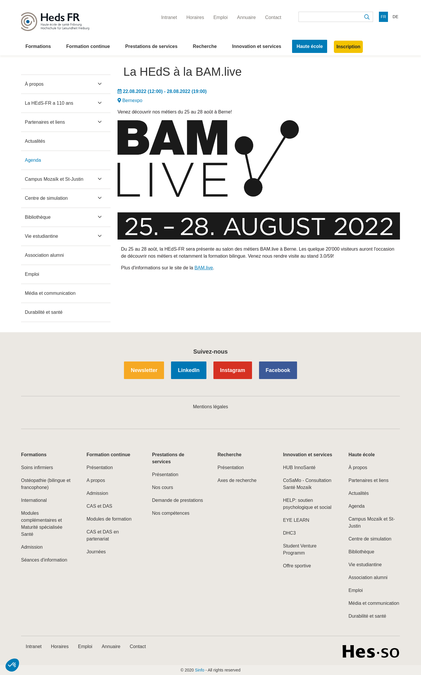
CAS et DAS (99, 506)
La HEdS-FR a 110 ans (49, 103)
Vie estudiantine (41, 236)
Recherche (205, 46)
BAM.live (203, 267)
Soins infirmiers (37, 467)
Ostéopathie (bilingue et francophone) (45, 484)
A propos (96, 480)
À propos (34, 84)
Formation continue (88, 46)
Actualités (35, 141)
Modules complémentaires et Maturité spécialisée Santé (41, 524)
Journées (96, 551)
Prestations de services (151, 46)
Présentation (100, 467)
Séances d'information (44, 559)
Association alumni (44, 255)
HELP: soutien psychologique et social (307, 504)
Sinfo (199, 670)
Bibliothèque (38, 217)
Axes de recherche (237, 480)
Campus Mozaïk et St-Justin (54, 179)
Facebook (278, 370)
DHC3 (289, 533)
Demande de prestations (177, 500)
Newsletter (144, 370)
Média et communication (50, 293)
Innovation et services (256, 46)
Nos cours (162, 487)
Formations (38, 46)
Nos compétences (170, 513)
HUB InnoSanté (299, 467)
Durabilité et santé (44, 312)
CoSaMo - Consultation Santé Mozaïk (307, 484)
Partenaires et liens (45, 122)
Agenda (33, 160)
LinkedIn (188, 370)
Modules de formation (109, 518)
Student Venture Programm (300, 549)
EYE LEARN (296, 520)
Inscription (348, 46)
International (34, 500)
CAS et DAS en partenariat (103, 535)
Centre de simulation (46, 198)
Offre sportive (297, 565)
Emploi (32, 274)
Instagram (232, 370)
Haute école (309, 46)
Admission (32, 547)
